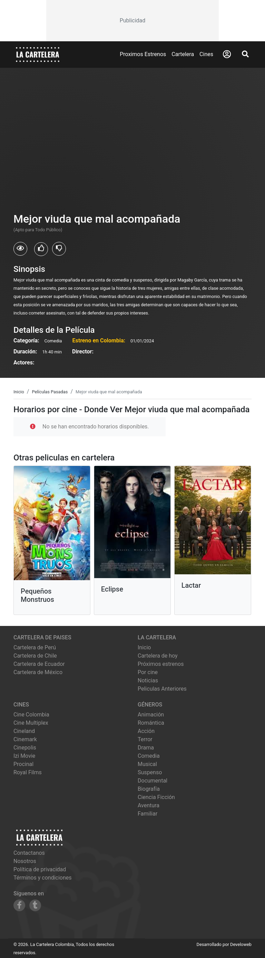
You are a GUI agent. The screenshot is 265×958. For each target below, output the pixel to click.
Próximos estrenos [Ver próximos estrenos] (161, 664)
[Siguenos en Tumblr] (35, 905)
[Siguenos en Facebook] (19, 905)
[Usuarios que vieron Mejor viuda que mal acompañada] (20, 249)
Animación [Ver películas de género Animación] (151, 714)
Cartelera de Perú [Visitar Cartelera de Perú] (34, 647)
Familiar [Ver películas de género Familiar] (147, 813)
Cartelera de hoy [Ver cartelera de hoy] (158, 655)
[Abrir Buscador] (245, 54)
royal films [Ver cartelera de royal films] (27, 772)
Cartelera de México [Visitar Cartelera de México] (37, 672)
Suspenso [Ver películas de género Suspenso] (150, 772)
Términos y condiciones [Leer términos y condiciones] (42, 877)
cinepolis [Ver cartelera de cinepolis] (24, 747)
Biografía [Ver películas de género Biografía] (149, 789)
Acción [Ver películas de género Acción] (146, 731)
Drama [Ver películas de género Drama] (146, 747)
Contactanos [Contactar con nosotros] (29, 853)
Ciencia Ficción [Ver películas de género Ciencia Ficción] (156, 797)
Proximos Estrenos (143, 54)
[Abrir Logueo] (227, 54)
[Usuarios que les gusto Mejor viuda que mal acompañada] (41, 249)
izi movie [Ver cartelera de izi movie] (24, 756)
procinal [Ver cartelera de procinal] (23, 764)
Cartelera (182, 54)
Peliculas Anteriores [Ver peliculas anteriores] (162, 688)
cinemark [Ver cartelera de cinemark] (25, 739)
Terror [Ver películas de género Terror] (145, 739)
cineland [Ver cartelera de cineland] (24, 731)
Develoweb (241, 944)
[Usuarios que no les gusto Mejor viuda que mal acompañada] (59, 249)
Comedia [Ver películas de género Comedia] (149, 756)
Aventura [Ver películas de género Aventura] (148, 805)
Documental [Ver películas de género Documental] (152, 780)
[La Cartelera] (37, 54)
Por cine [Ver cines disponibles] (148, 672)
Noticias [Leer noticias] (148, 680)
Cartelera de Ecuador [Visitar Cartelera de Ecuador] (39, 664)
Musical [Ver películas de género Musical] (147, 764)
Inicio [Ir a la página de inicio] (144, 647)
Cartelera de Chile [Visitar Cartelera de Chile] (35, 655)
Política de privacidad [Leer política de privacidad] (39, 869)
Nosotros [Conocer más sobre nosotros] (24, 861)
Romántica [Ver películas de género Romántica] (151, 723)
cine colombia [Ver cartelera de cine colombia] (31, 714)
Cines (206, 54)
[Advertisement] (132, 20)
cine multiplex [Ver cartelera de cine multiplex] (30, 723)
